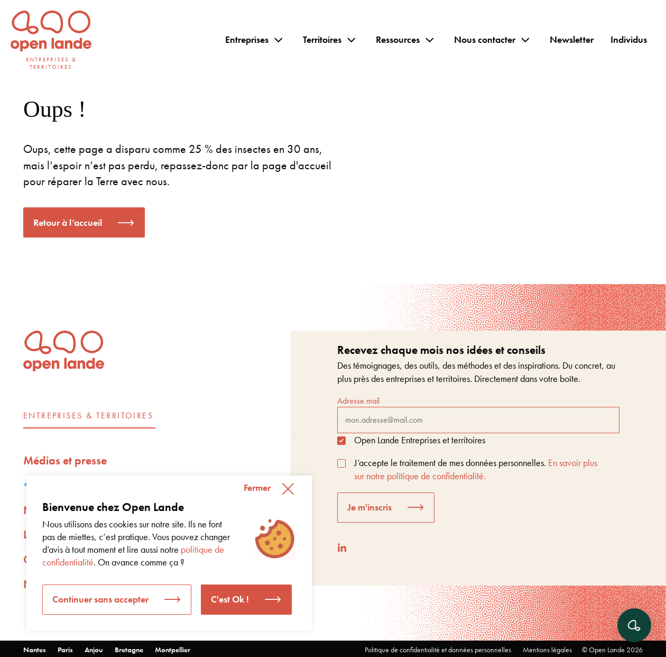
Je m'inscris (369, 507)
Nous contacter (484, 39)
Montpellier (172, 649)
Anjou (94, 649)
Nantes (34, 649)
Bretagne (129, 649)
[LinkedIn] (342, 547)
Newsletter (572, 39)
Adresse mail (478, 414)
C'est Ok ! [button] (230, 599)
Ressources (398, 39)
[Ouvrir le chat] (634, 625)
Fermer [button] (257, 487)
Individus (628, 39)
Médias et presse (65, 460)
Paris (65, 649)
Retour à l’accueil (67, 222)
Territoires (322, 39)
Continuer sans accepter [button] (100, 599)
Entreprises (247, 39)
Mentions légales (547, 649)
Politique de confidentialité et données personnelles (438, 649)
